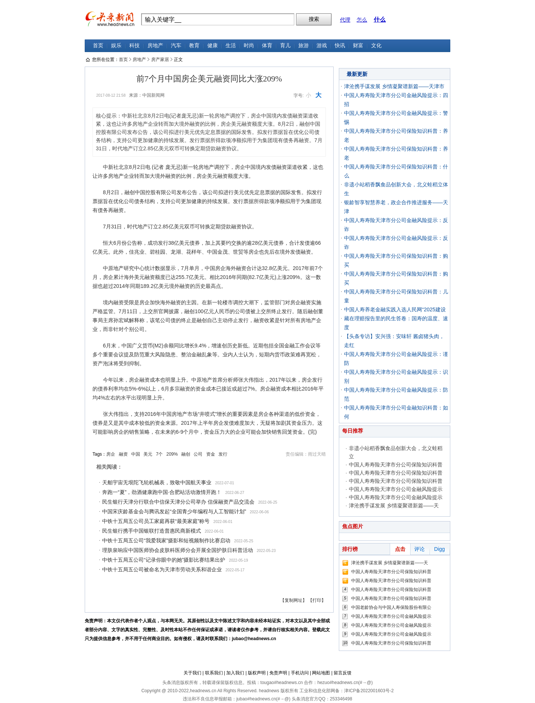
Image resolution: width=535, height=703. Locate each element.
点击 (400, 549)
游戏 (322, 45)
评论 (419, 549)
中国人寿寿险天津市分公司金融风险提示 (395, 489)
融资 (123, 454)
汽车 (176, 45)
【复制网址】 (293, 600)
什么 (380, 19)
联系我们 (214, 672)
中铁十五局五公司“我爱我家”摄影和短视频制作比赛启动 (166, 540)
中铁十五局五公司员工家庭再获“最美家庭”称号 (156, 521)
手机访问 (300, 672)
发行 (222, 454)
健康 (212, 45)
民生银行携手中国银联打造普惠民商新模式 (151, 531)
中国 (135, 454)
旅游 (303, 45)
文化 (376, 45)
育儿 (285, 45)
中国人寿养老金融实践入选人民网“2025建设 (395, 309)
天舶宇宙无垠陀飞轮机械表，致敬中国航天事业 (156, 482)
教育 (194, 45)
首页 (98, 45)
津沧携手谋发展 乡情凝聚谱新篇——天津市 (394, 86)
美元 (147, 454)
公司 (198, 454)
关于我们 (192, 672)
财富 (358, 45)
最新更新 (357, 74)
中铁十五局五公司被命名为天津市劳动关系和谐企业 (162, 569)
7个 (159, 454)
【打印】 (317, 600)
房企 (110, 454)
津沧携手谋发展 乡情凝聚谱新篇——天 (394, 505)
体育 (267, 45)
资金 (210, 454)
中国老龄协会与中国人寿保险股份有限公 (391, 607)
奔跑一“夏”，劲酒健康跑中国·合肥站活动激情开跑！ (161, 492)
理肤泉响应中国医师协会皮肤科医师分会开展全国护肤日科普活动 (177, 550)
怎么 (362, 20)
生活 (231, 45)
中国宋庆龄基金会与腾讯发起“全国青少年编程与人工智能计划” (174, 511)
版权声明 (257, 672)
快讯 (340, 45)
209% (172, 454)
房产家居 (160, 59)
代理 (345, 20)
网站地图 (321, 672)
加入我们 (235, 672)
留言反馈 (342, 672)
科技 (134, 45)
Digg (439, 549)
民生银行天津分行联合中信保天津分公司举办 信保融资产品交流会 (178, 502)
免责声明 (278, 672)
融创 (185, 454)
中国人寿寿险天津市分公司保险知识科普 (395, 465)
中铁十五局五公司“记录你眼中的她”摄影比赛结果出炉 (163, 560)
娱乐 (116, 45)
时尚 (249, 45)
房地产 (155, 45)
